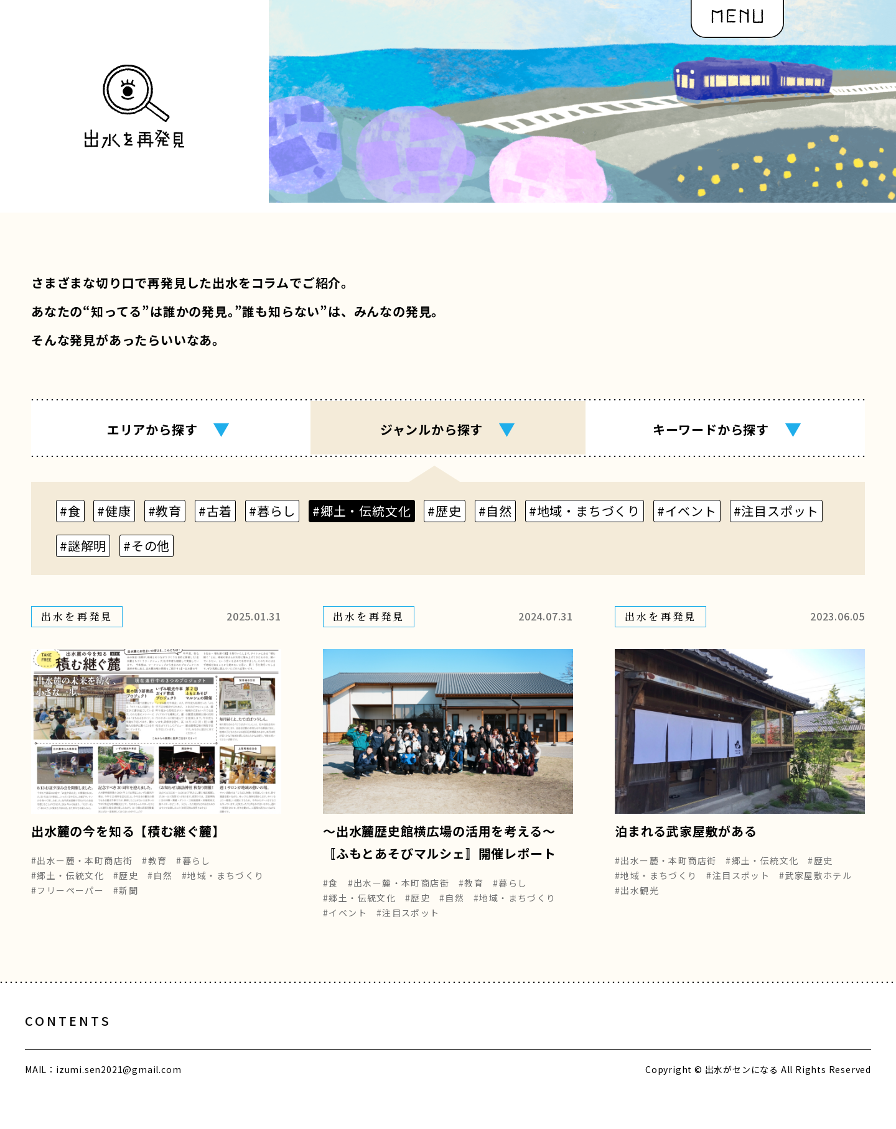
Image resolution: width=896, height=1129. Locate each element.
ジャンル (448, 429)
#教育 (154, 869)
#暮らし (193, 869)
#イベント (345, 921)
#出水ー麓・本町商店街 (82, 869)
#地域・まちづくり (223, 884)
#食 (330, 891)
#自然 (159, 884)
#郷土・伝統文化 (67, 884)
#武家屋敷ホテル (815, 884)
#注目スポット (408, 921)
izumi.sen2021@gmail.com (118, 1090)
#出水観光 (637, 899)
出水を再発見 (380, 1042)
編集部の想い (490, 1042)
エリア (168, 429)
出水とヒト (176, 1042)
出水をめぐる (276, 1042)
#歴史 (125, 884)
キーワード (727, 429)
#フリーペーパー (67, 899)
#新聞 (125, 899)
